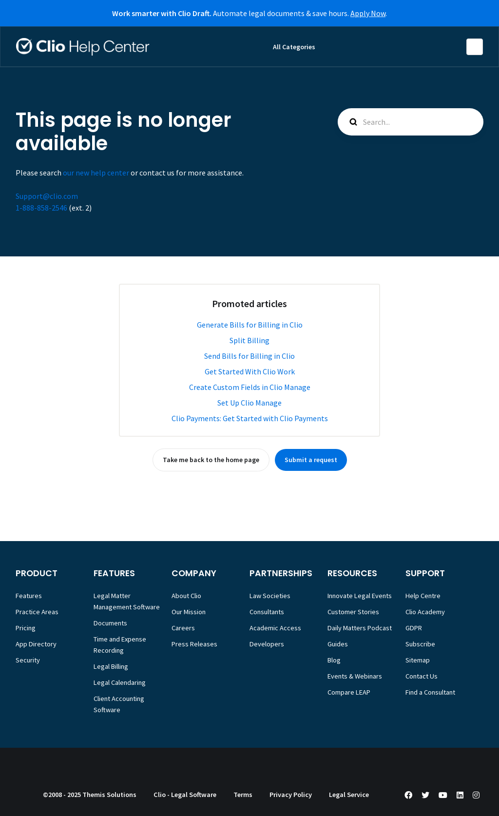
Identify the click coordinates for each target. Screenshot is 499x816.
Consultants (267, 611)
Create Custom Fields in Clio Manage (249, 387)
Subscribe (420, 644)
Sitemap (417, 660)
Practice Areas (37, 611)
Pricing (26, 627)
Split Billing (249, 340)
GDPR (413, 627)
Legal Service (349, 794)
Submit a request (311, 459)
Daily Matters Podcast (359, 627)
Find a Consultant (430, 692)
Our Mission (189, 611)
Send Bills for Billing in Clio (249, 356)
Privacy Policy (290, 794)
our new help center (96, 172)
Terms (242, 794)
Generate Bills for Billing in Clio (250, 325)
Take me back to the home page (211, 459)
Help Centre (423, 595)
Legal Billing (111, 666)
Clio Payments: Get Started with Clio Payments (250, 418)
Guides (337, 644)
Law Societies (270, 595)
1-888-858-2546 (41, 208)
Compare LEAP (348, 692)
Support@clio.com (47, 196)
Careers (183, 627)
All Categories (294, 46)
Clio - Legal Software (185, 794)
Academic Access (275, 627)
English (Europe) (474, 47)
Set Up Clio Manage (249, 403)
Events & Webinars (354, 676)
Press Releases (194, 644)
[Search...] (410, 122)
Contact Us (421, 676)
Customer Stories (353, 611)
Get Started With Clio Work (250, 371)
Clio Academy (425, 611)
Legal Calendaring (120, 682)
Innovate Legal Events (359, 595)
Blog (334, 660)
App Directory (36, 644)
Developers (267, 644)
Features (29, 595)
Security (28, 660)
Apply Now (367, 13)
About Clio (186, 595)
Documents (110, 623)
